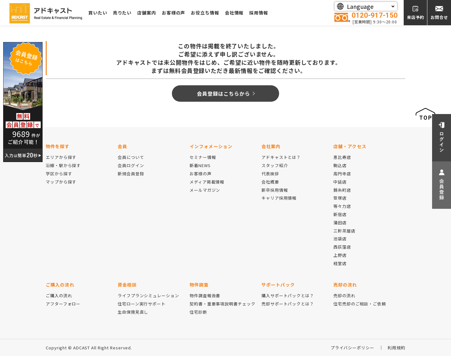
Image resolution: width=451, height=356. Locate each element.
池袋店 (340, 239)
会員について (131, 157)
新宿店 (340, 214)
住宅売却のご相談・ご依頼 (359, 304)
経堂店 (340, 263)
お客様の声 (173, 12)
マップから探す (61, 182)
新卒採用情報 (274, 190)
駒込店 (340, 165)
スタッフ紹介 (274, 165)
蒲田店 (340, 223)
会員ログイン (131, 165)
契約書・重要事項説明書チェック (222, 304)
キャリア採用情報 (278, 198)
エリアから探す (61, 157)
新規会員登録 (131, 174)
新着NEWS (200, 165)
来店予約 (416, 17)
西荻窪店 (342, 247)
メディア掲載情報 (207, 182)
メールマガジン (205, 190)
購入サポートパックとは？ (287, 296)
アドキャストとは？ (281, 157)
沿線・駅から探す (63, 165)
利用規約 (396, 348)
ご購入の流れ (59, 296)
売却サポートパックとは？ (287, 304)
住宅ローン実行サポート (142, 304)
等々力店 (342, 206)
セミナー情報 (203, 157)
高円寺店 (342, 174)
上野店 (340, 255)
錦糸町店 (342, 190)
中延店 (340, 182)
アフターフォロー (63, 304)
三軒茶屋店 (344, 231)
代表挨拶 (270, 174)
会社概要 (270, 182)
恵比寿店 (342, 157)
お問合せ (439, 17)
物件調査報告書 (205, 296)
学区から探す (59, 174)
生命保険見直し (133, 312)
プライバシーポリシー (352, 348)
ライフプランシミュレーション (148, 296)
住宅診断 (198, 312)
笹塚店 (340, 198)
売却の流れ (344, 296)
